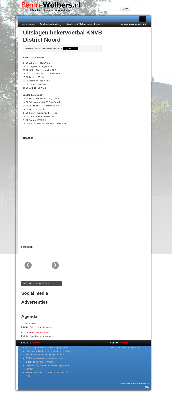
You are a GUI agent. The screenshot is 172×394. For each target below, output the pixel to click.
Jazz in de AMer (28, 323)
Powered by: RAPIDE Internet (133, 383)
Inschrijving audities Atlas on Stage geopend (47, 347)
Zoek (125, 8)
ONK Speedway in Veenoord (35, 332)
